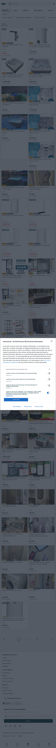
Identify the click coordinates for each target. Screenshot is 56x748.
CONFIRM (16, 399)
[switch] (48, 373)
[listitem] (28, 369)
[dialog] (28, 374)
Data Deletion (17, 406)
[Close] (52, 342)
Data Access (28, 406)
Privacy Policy (39, 406)
